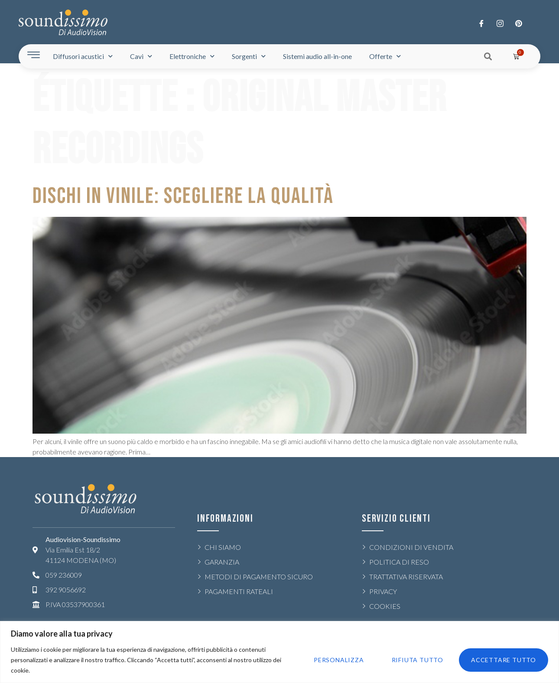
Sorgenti (249, 56)
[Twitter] (500, 22)
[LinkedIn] (518, 22)
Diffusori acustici (83, 56)
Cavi (141, 56)
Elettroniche (191, 56)
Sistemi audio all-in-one (317, 56)
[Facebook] (481, 22)
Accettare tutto (503, 659)
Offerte (385, 56)
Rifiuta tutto (417, 659)
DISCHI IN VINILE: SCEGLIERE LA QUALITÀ (183, 196)
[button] (488, 56)
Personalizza (339, 659)
